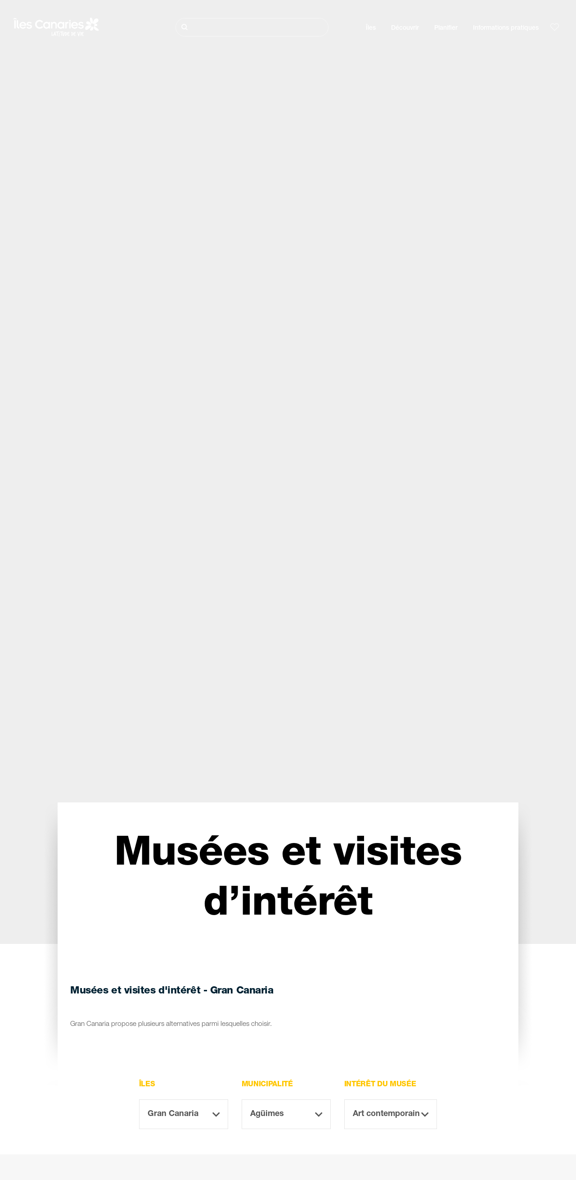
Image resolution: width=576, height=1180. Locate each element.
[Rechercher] (252, 27)
